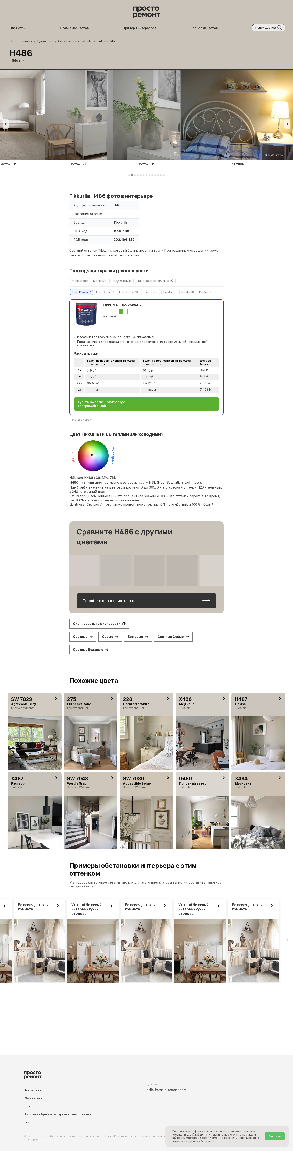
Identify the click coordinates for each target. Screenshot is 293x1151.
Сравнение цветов (74, 28)
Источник (78, 164)
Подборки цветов (204, 28)
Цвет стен (18, 28)
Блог (27, 1106)
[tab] (129, 175)
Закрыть (275, 1136)
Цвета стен (32, 1090)
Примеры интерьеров (139, 28)
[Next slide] (287, 124)
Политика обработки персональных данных (57, 1114)
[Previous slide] (6, 124)
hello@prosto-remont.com (166, 1090)
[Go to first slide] (287, 939)
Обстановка (32, 1098)
